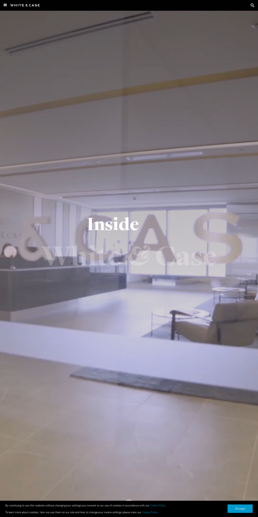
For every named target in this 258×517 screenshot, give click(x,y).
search (252, 5)
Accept (240, 509)
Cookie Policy (158, 505)
